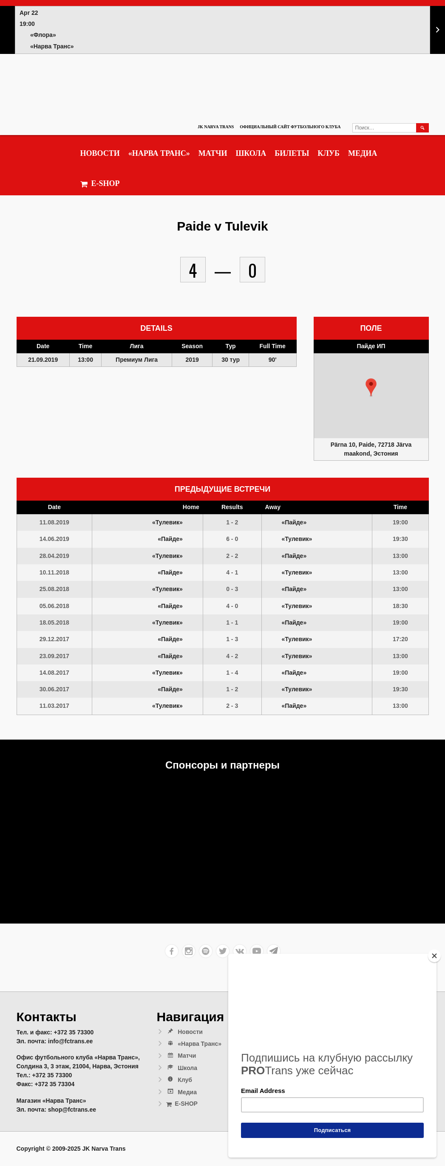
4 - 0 (232, 606)
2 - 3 (232, 705)
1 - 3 (232, 639)
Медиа (362, 153)
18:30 (400, 606)
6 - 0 (232, 538)
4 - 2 (232, 656)
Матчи (212, 153)
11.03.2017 (54, 705)
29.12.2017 (54, 639)
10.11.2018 (54, 572)
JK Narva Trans (216, 126)
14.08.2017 (54, 672)
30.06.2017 (54, 689)
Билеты (292, 153)
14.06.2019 (54, 538)
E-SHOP (100, 183)
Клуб (328, 153)
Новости (100, 153)
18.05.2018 (54, 622)
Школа (250, 153)
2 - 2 (232, 555)
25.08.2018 (54, 589)
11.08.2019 (54, 522)
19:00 (400, 522)
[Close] (434, 955)
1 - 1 (232, 622)
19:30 (400, 538)
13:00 (400, 555)
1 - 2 (232, 522)
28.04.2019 (54, 555)
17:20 (400, 639)
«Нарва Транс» (159, 153)
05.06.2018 (54, 606)
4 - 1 (232, 572)
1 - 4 (232, 672)
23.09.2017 (54, 656)
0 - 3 (232, 589)
